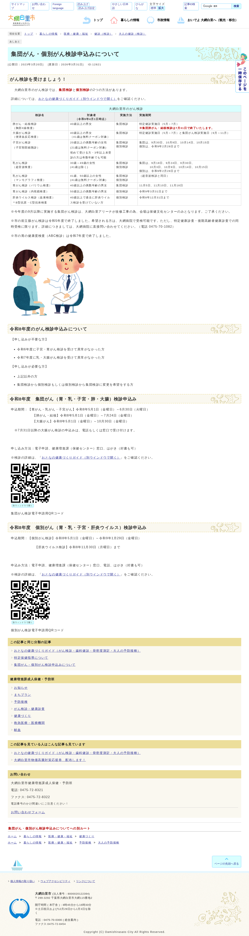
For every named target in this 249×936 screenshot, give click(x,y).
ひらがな (140, 6)
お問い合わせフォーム (28, 812)
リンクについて (85, 881)
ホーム (12, 836)
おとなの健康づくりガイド (77, 98)
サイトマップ (18, 6)
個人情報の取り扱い (22, 881)
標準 (153, 8)
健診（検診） (103, 33)
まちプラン (22, 694)
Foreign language (58, 6)
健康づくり (22, 716)
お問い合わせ (39, 6)
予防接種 (21, 701)
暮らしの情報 (48, 33)
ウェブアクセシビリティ (55, 881)
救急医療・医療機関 (29, 723)
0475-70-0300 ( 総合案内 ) (61, 919)
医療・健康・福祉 (76, 33)
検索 (236, 6)
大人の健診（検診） (132, 33)
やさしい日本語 (120, 6)
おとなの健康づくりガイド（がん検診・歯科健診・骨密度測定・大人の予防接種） (77, 650)
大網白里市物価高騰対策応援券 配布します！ (50, 760)
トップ (28, 33)
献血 (17, 730)
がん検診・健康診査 (29, 708)
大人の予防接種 (108, 842)
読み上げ (82, 4)
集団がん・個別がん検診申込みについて (45, 664)
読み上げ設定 (86, 8)
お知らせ (21, 687)
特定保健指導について (31, 657)
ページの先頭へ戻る (226, 863)
